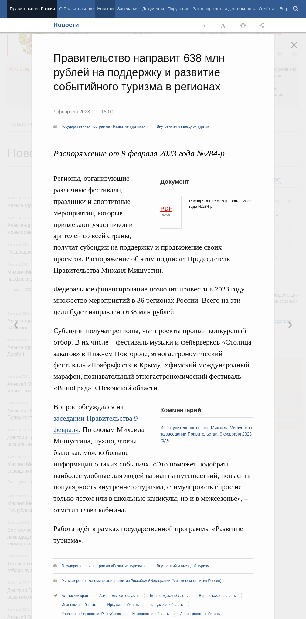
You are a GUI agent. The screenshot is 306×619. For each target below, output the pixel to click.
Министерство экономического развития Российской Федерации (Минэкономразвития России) (141, 581)
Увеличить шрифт (223, 25)
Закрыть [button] (298, 49)
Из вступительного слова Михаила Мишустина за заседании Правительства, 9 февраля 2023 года (206, 434)
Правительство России (32, 8)
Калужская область (166, 605)
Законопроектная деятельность (224, 8)
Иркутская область (123, 605)
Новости (105, 8)
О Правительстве (76, 8)
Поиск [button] (296, 9)
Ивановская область (79, 605)
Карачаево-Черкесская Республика (91, 614)
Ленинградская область (200, 614)
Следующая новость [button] (16, 325)
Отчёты (266, 8)
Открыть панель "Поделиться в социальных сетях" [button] (262, 25)
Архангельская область (119, 596)
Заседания (127, 8)
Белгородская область (169, 596)
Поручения (178, 8)
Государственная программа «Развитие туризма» (103, 126)
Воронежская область (217, 596)
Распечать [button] (243, 25)
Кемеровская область (150, 614)
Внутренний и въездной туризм (183, 126)
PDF (166, 208)
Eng (283, 8)
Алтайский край (75, 596)
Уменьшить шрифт (204, 25)
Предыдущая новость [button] (290, 325)
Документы (153, 8)
